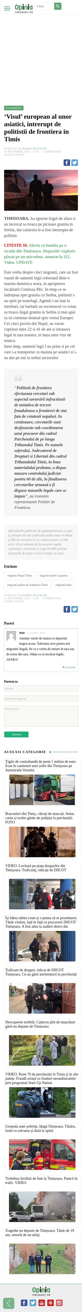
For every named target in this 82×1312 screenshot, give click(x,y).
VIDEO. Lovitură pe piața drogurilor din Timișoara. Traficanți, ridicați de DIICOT (35, 868)
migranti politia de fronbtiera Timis (27, 584)
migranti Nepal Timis (19, 575)
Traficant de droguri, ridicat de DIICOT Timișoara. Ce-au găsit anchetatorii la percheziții (41, 972)
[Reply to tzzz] (69, 667)
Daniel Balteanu (34, 148)
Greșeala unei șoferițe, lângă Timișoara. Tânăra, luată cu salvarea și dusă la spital (40, 1128)
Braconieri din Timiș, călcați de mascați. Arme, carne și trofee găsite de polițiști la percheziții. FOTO (40, 818)
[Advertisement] (41, 43)
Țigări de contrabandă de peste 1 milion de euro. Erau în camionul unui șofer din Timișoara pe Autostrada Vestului (40, 766)
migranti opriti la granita (54, 575)
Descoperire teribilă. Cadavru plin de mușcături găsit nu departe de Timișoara (40, 1024)
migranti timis (64, 584)
